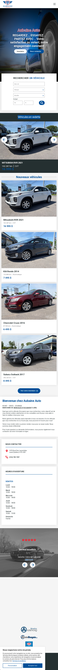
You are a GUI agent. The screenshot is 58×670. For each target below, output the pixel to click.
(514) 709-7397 (14, 457)
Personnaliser (12, 665)
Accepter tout (32, 665)
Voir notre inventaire (28, 391)
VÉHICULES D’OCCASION (22, 408)
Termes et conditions (19, 661)
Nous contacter (35, 51)
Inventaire (20, 51)
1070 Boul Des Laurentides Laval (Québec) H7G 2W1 (18, 451)
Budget (23, 102)
